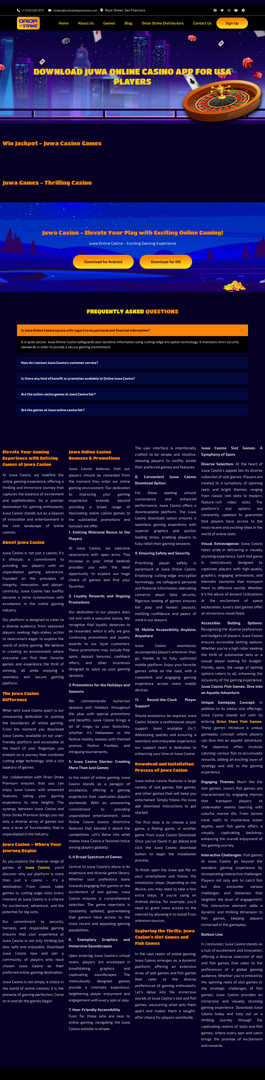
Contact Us (202, 23)
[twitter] (222, 10)
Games (109, 23)
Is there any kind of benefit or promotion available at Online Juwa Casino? (78, 378)
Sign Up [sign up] (232, 23)
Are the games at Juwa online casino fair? (53, 410)
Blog (128, 23)
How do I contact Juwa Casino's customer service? (59, 362)
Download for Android (103, 261)
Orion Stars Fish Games (239, 721)
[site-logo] (28, 23)
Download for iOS (166, 261)
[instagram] (229, 10)
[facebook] (215, 10)
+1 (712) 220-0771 (30, 10)
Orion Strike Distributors (163, 23)
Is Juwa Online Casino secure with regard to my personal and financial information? (85, 330)
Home (64, 23)
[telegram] (243, 10)
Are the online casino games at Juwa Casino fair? (58, 394)
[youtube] (236, 10)
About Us (86, 23)
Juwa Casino (37, 867)
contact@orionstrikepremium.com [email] (72, 10)
